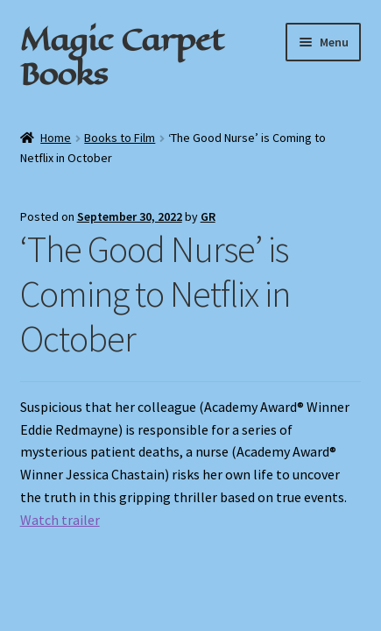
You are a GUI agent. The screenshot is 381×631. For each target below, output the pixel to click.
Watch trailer (60, 519)
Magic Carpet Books (121, 56)
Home (55, 137)
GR (208, 216)
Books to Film (119, 137)
